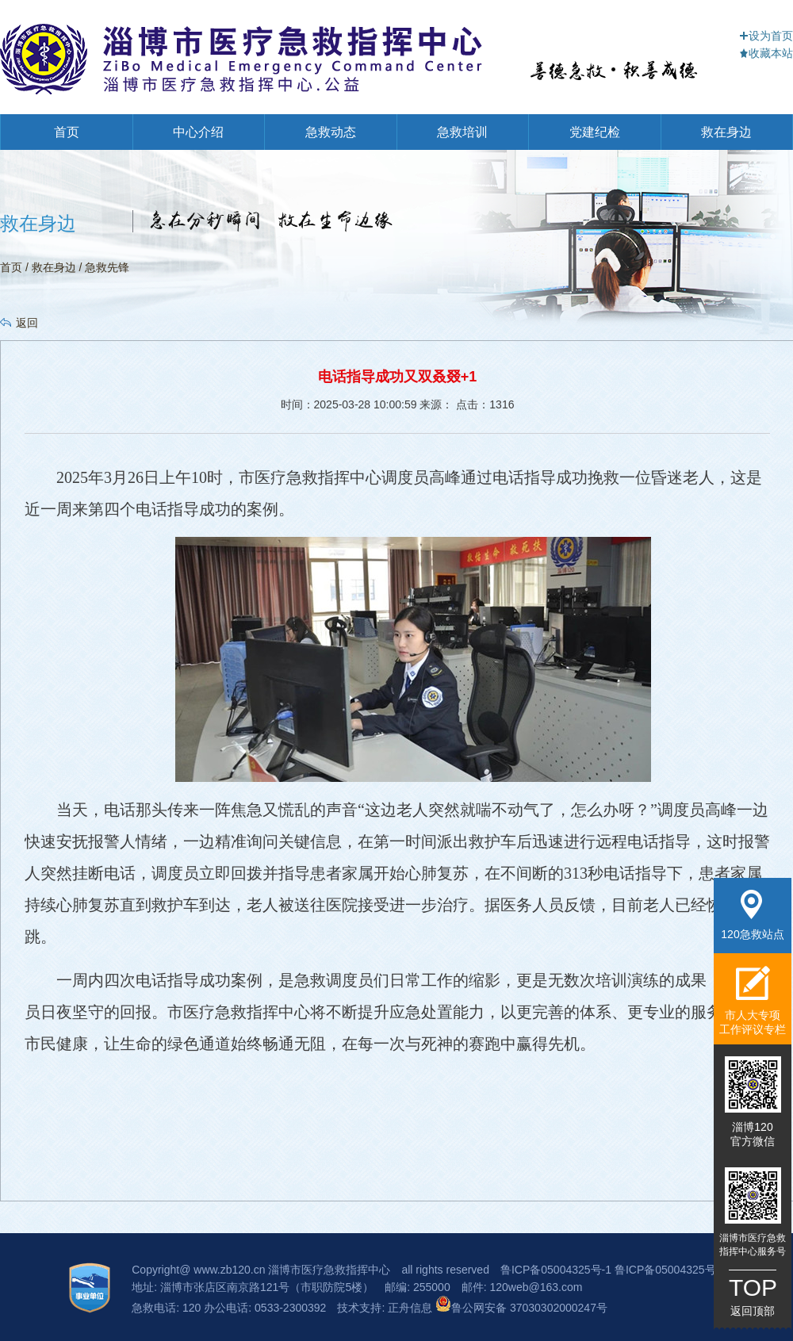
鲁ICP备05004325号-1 (555, 1269)
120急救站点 (752, 915)
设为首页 (766, 35)
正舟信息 (411, 1307)
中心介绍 (198, 132)
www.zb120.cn (229, 1269)
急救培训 (462, 132)
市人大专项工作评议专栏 (752, 1000)
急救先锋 (107, 267)
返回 (27, 322)
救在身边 (726, 132)
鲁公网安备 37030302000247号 (521, 1307)
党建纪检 (594, 132)
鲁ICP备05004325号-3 (670, 1269)
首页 (66, 132)
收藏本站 (766, 53)
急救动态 (330, 132)
